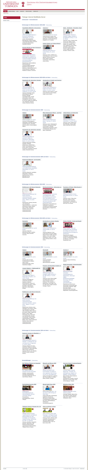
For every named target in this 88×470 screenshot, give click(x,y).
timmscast (35, 11)
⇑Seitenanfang (54, 77)
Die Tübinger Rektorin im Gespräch (31, 363)
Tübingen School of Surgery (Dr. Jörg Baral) (33, 406)
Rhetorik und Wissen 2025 (49, 363)
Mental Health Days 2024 (49, 384)
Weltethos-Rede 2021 (68, 384)
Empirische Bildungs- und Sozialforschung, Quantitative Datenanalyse (40, 159)
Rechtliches (29, 11)
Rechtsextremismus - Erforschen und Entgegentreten (56, 187)
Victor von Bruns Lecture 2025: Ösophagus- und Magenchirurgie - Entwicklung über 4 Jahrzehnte (50, 415)
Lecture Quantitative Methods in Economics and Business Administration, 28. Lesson (29, 36)
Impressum (82, 468)
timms (5, 11)
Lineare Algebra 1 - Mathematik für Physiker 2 (34, 268)
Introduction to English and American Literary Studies (56, 80)
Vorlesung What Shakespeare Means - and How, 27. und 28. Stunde (49, 121)
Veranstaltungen (33, 19)
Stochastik (45, 250)
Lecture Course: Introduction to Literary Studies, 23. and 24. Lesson (49, 229)
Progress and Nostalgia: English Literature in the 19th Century (59, 265)
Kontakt (22, 11)
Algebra (24, 112)
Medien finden (6, 20)
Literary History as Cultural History (52, 43)
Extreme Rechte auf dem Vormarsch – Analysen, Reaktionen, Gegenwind (41, 47)
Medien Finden (11, 11)
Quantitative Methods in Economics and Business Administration (39, 27)
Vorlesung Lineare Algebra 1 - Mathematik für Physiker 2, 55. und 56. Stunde (29, 277)
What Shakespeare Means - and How (52, 112)
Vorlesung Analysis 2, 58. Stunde (50, 34)
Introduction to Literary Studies (51, 221)
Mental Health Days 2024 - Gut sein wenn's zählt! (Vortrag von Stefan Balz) (49, 393)
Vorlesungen (25, 19)
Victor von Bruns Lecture (49, 406)
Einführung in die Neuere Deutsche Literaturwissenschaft (37, 187)
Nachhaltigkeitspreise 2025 (29, 384)
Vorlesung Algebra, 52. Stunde (29, 119)
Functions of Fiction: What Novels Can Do (74, 187)
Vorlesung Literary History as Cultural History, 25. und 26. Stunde (49, 52)
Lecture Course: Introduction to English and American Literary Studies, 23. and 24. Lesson (49, 89)
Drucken (25, 468)
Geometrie (25, 221)
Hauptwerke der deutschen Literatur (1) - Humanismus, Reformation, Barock (41, 129)
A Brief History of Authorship (70, 112)
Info (17, 11)
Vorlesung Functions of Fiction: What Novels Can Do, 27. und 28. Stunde (70, 195)
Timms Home (5, 13)
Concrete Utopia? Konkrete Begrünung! (73, 363)
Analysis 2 (45, 27)
